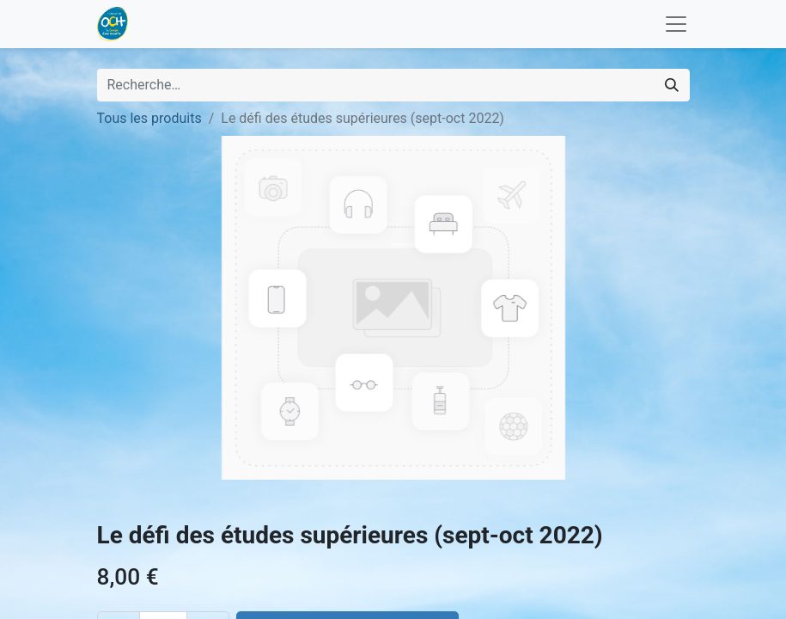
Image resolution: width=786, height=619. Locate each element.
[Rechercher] (672, 85)
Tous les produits (149, 118)
